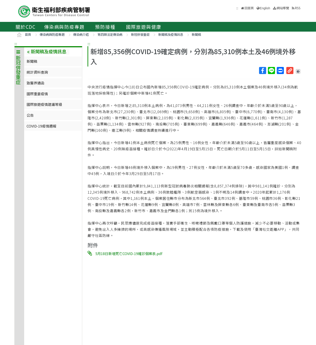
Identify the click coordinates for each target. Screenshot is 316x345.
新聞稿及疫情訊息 (170, 34)
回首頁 (249, 8)
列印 (280, 70)
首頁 (28, 34)
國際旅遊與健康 (144, 26)
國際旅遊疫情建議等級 (44, 104)
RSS (297, 8)
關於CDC (26, 26)
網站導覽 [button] (283, 8)
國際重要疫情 (37, 93)
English (265, 8)
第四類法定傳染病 (110, 34)
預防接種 (105, 26)
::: (15, 43)
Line (271, 70)
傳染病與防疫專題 (64, 26)
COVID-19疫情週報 (41, 126)
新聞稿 (196, 34)
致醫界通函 (35, 83)
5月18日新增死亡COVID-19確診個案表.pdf (128, 253)
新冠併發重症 (140, 34)
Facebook (262, 70)
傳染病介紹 (81, 34)
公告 (30, 115)
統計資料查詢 (37, 72)
